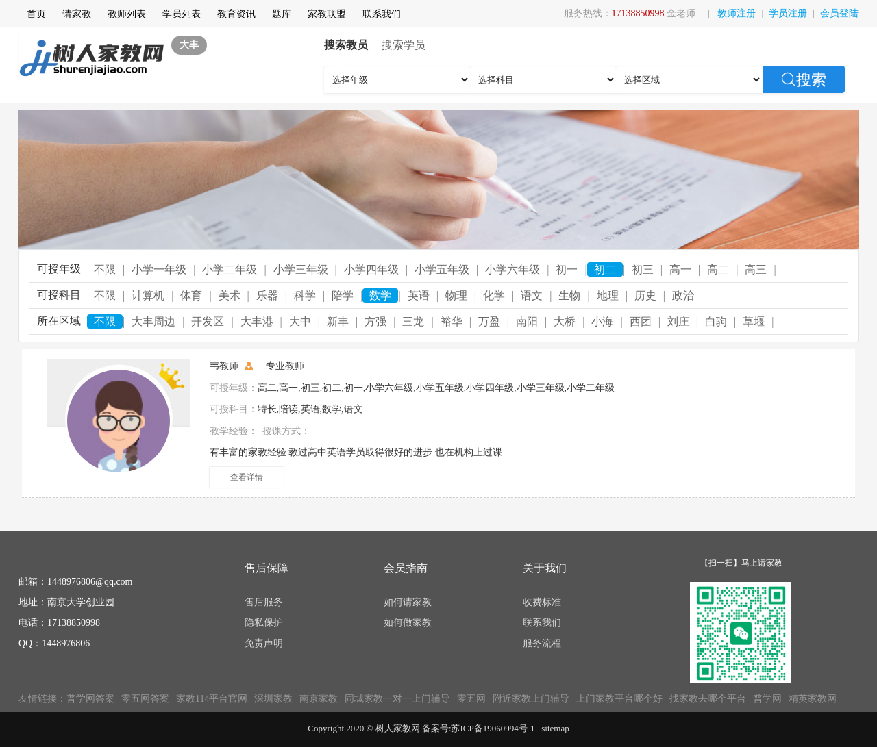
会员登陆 (839, 13)
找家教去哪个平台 (707, 699)
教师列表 (127, 14)
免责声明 (264, 643)
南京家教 (318, 699)
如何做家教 (408, 623)
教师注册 (736, 13)
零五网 (471, 699)
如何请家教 (408, 602)
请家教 (76, 14)
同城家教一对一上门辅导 (397, 699)
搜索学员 (403, 45)
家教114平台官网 (211, 699)
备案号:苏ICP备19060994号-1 (478, 728)
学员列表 (181, 14)
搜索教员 (346, 45)
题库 (281, 14)
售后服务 (264, 602)
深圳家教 (273, 699)
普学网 (767, 699)
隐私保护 (264, 623)
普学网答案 (90, 699)
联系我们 (381, 14)
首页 (36, 14)
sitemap (555, 728)
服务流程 (542, 643)
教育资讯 (236, 14)
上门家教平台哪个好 (619, 699)
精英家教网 (813, 699)
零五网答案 (145, 699)
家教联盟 (327, 14)
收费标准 (542, 602)
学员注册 (788, 13)
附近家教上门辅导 (531, 699)
